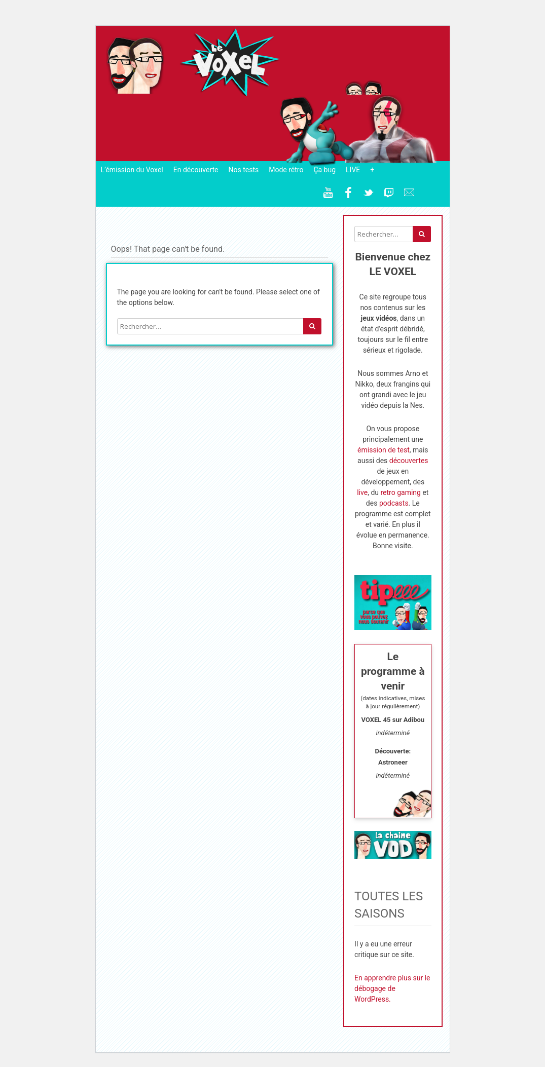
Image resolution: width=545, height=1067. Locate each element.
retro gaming (400, 492)
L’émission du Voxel (132, 170)
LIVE (353, 170)
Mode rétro (286, 170)
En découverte (196, 170)
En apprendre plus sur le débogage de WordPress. (392, 988)
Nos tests (243, 170)
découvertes (408, 460)
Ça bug (324, 170)
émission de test (383, 450)
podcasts (394, 503)
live (362, 492)
